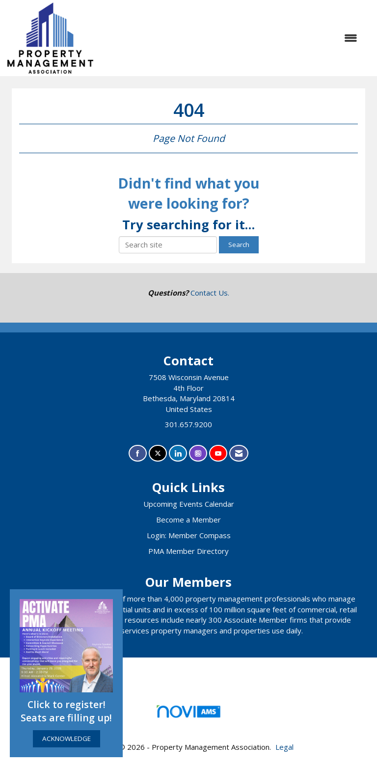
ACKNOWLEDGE (66, 738)
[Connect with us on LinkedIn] (178, 453)
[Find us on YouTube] (218, 453)
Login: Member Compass (189, 535)
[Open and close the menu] (230, 38)
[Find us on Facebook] (138, 453)
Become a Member (188, 519)
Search (238, 244)
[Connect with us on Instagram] (198, 453)
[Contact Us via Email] (238, 453)
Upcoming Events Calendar (188, 504)
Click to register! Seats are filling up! (66, 711)
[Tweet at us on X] (158, 453)
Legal (284, 747)
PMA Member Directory (188, 551)
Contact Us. (209, 293)
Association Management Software (188, 714)
